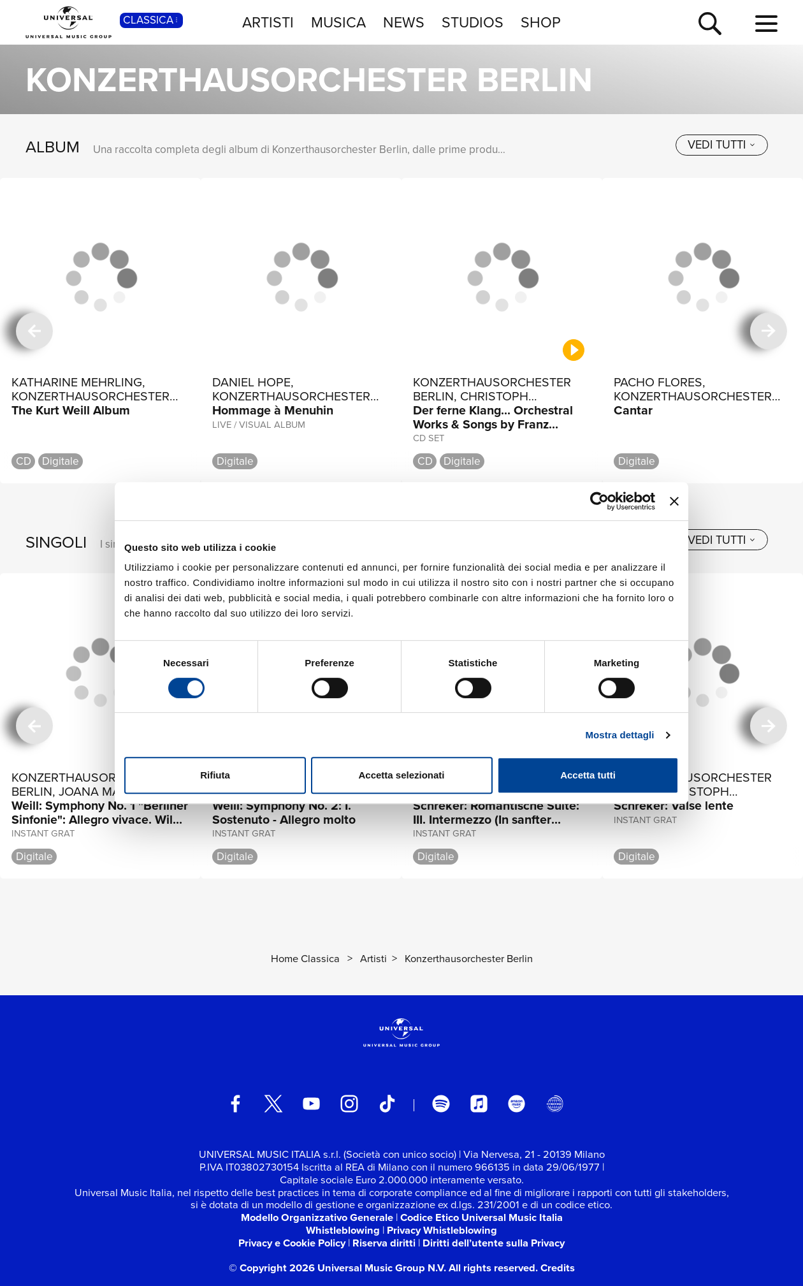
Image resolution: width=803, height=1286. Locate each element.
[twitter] (273, 1103)
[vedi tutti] (722, 145)
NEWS (403, 22)
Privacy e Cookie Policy (291, 1243)
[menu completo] (766, 24)
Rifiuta (215, 775)
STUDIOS (472, 22)
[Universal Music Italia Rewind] (555, 1103)
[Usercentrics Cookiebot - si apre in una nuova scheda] (599, 501)
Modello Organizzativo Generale (317, 1217)
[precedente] (34, 330)
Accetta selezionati (401, 775)
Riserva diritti (384, 1243)
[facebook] (235, 1103)
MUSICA (338, 22)
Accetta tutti (588, 775)
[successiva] (768, 330)
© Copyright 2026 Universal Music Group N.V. (337, 1268)
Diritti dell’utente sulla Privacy (494, 1243)
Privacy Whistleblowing (442, 1230)
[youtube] (311, 1103)
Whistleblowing (343, 1230)
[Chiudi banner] (674, 501)
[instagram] (349, 1103)
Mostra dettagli (619, 734)
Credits (557, 1268)
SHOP (541, 22)
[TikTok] (387, 1103)
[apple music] (479, 1103)
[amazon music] (516, 1103)
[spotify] (441, 1103)
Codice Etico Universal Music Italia (481, 1217)
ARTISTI (268, 22)
